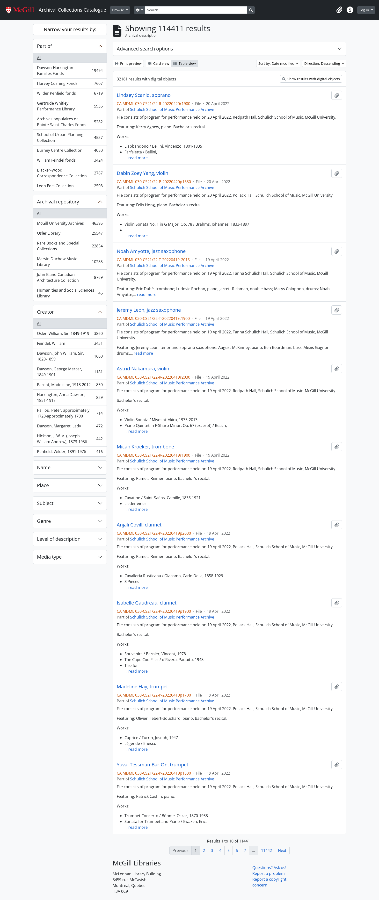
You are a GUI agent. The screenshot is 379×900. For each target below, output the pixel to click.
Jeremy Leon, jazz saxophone (149, 310)
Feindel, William (70, 344)
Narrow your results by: (70, 29)
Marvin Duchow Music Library (70, 261)
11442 (266, 850)
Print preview (128, 63)
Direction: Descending (322, 63)
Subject (45, 503)
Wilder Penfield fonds (70, 94)
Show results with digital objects (311, 79)
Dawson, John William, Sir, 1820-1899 (70, 356)
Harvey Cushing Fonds (70, 84)
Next (282, 850)
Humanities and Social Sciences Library (70, 293)
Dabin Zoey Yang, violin (142, 173)
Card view (158, 63)
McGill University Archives (70, 224)
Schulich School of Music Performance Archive (172, 109)
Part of (44, 46)
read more (138, 157)
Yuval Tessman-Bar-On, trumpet (152, 765)
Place (43, 485)
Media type (49, 557)
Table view (184, 63)
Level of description (58, 539)
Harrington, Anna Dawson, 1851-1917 (70, 397)
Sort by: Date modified (276, 63)
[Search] (196, 10)
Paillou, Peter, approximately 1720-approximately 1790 (70, 413)
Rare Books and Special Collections (70, 246)
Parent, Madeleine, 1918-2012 (70, 386)
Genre (44, 521)
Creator (45, 312)
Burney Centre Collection (70, 151)
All (39, 57)
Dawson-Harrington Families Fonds (70, 70)
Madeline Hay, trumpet (142, 687)
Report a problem (268, 873)
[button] (339, 10)
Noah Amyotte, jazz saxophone (151, 251)
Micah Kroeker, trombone (145, 447)
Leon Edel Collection (70, 187)
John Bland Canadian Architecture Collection (70, 277)
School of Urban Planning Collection (70, 137)
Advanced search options (145, 48)
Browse (118, 10)
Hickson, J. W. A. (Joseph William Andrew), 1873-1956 (70, 438)
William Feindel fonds (70, 161)
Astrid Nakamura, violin (143, 369)
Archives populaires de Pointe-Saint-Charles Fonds (70, 121)
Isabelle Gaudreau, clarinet (146, 603)
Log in (364, 10)
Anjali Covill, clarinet (139, 525)
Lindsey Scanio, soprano (144, 95)
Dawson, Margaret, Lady (70, 427)
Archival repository (58, 201)
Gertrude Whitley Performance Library (70, 106)
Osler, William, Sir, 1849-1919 (70, 334)
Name (44, 467)
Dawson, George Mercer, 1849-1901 (70, 371)
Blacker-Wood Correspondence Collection (70, 173)
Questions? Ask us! (269, 867)
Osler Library (70, 234)
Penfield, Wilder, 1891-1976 (70, 452)
